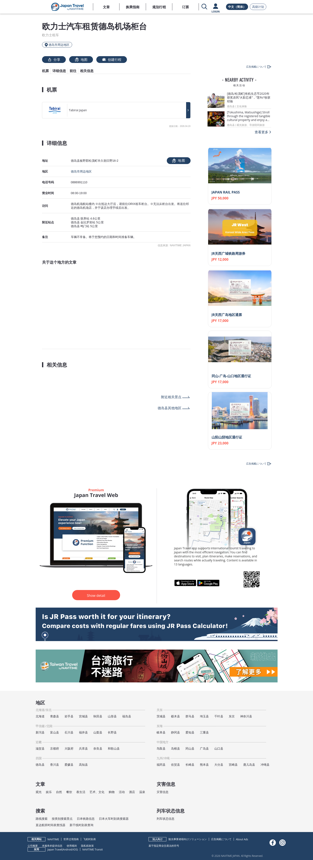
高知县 (83, 765)
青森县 (54, 716)
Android (67, 849)
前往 (73, 70)
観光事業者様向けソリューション (187, 839)
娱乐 (49, 792)
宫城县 (83, 716)
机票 (45, 70)
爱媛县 (69, 765)
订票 (185, 7)
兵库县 (83, 748)
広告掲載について (221, 839)
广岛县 (204, 748)
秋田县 (97, 716)
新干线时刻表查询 (81, 825)
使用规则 (72, 845)
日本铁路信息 (86, 819)
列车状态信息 (165, 819)
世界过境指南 (71, 839)
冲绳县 (265, 765)
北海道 (40, 716)
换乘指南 (132, 7)
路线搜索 (42, 819)
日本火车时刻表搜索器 (114, 819)
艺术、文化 (97, 792)
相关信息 (87, 70)
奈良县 (97, 748)
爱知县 (189, 732)
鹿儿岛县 (249, 765)
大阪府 (69, 748)
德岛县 (40, 765)
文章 (106, 7)
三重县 (204, 732)
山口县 (218, 748)
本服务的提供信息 (52, 845)
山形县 (112, 716)
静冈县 (175, 732)
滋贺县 (40, 748)
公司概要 (33, 845)
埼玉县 (204, 716)
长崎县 (189, 765)
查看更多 (261, 132)
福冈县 (161, 765)
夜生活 (80, 792)
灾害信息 (162, 792)
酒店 (132, 792)
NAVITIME (53, 839)
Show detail (96, 595)
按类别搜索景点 (62, 819)
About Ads (242, 839)
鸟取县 (161, 748)
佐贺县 (175, 765)
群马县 (189, 716)
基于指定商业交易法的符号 (164, 845)
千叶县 (218, 716)
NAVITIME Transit (92, 849)
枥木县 (175, 716)
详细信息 (59, 70)
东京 (232, 716)
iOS (75, 849)
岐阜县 (161, 732)
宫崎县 (233, 765)
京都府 (54, 748)
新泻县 (40, 732)
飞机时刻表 (89, 839)
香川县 (54, 765)
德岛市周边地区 (81, 171)
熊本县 (204, 765)
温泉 (142, 792)
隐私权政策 (87, 845)
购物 (112, 792)
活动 (122, 792)
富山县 (54, 732)
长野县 (112, 732)
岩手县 (69, 716)
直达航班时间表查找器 (50, 825)
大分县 (218, 765)
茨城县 (161, 716)
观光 (39, 792)
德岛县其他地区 (169, 408)
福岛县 (126, 716)
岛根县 (175, 748)
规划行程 (159, 7)
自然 (59, 792)
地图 (81, 59)
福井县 (83, 732)
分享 (54, 59)
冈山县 (189, 748)
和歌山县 (114, 748)
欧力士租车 (50, 35)
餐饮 (69, 792)
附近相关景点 (171, 397)
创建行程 (111, 59)
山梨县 (97, 732)
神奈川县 (246, 716)
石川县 (69, 732)
